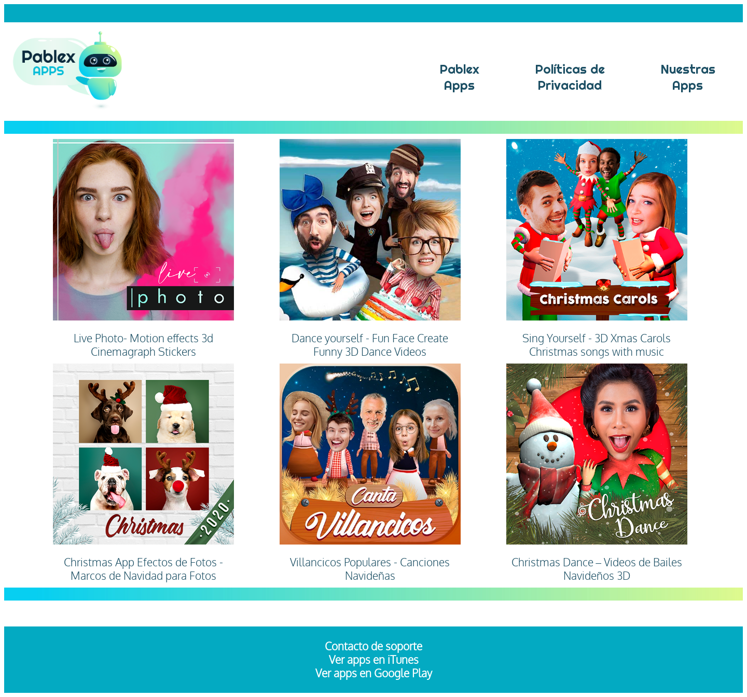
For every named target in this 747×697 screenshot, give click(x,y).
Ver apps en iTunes (374, 659)
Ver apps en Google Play (373, 673)
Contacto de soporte (373, 646)
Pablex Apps (459, 77)
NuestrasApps (687, 77)
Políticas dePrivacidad (570, 77)
